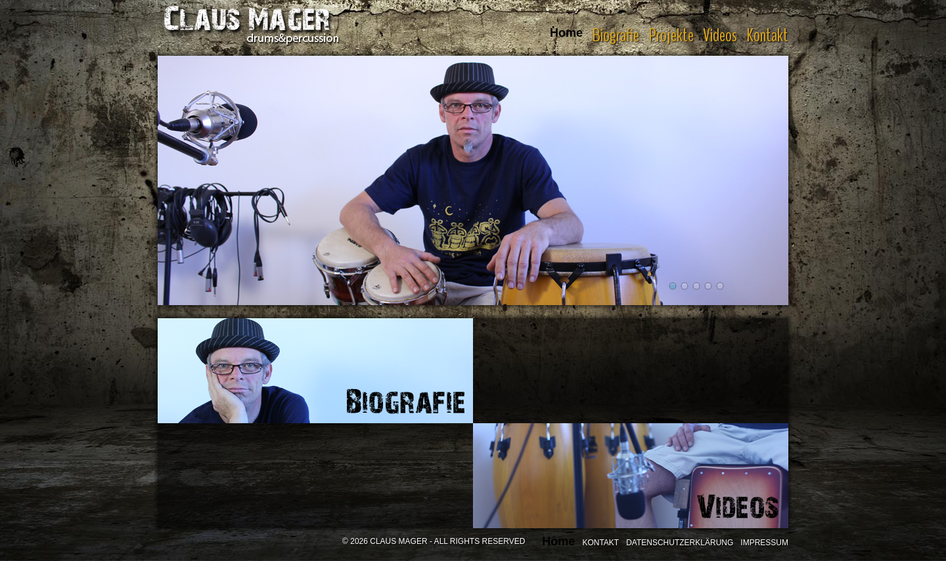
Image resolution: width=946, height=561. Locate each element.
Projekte (671, 35)
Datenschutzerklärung (679, 542)
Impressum (764, 542)
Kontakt (767, 35)
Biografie (615, 35)
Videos (720, 35)
